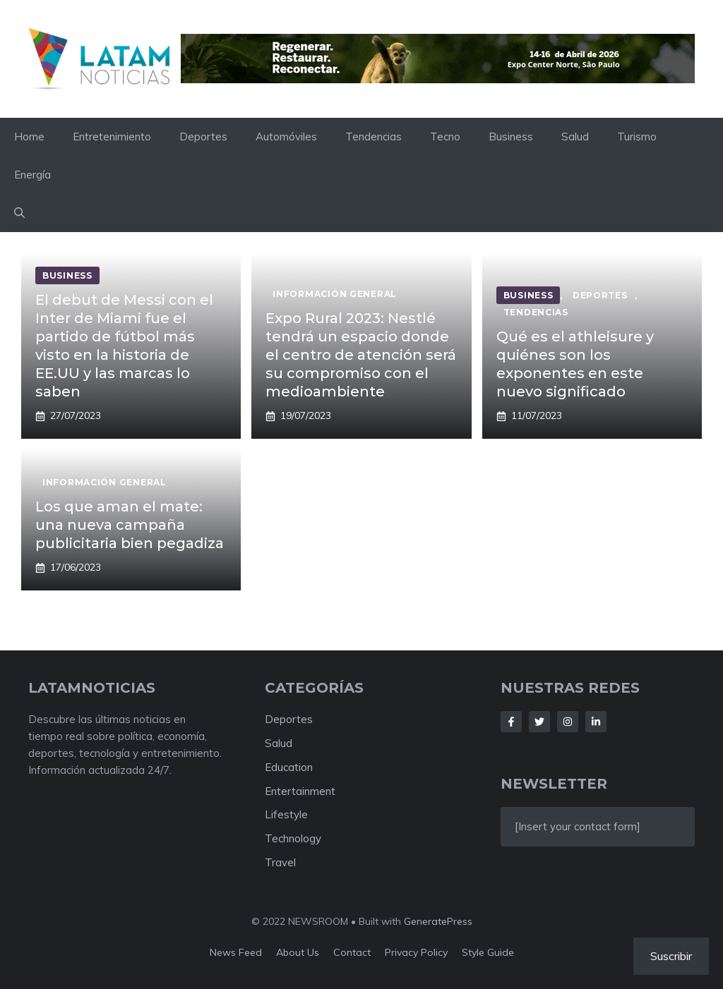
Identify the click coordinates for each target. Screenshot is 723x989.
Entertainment (300, 791)
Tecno (445, 136)
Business (511, 136)
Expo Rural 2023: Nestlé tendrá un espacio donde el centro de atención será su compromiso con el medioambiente (360, 355)
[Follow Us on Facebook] (511, 721)
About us (297, 952)
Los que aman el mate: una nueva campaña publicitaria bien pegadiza (129, 525)
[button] (19, 213)
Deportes (203, 136)
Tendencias (373, 136)
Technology (293, 838)
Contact (352, 952)
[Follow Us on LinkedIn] (596, 721)
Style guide (488, 952)
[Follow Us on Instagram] (567, 721)
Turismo (637, 136)
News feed (236, 952)
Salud (575, 136)
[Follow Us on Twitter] (539, 721)
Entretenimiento (112, 136)
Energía (32, 174)
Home (29, 136)
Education (289, 767)
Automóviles (286, 136)
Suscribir (671, 956)
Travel (280, 862)
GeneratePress (438, 921)
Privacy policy (416, 952)
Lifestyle (286, 814)
